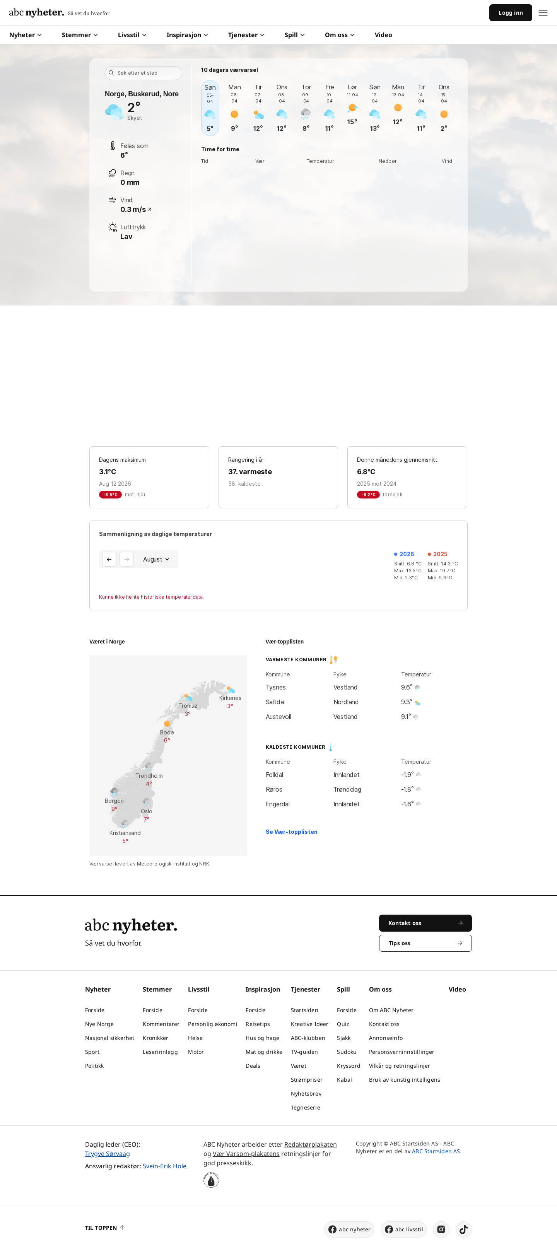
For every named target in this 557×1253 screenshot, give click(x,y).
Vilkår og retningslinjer (400, 1065)
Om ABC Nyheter (391, 1010)
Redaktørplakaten (310, 1144)
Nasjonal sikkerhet (110, 1037)
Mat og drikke (264, 1051)
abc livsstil (403, 1229)
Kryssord (349, 1065)
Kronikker (155, 1037)
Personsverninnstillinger (402, 1051)
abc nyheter (349, 1229)
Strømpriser (307, 1079)
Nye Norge (99, 1024)
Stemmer (80, 35)
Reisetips (258, 1024)
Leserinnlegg (160, 1051)
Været (298, 1065)
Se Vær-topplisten (292, 831)
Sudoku (347, 1051)
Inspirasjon (187, 35)
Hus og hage (262, 1037)
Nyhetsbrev (306, 1093)
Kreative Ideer (310, 1024)
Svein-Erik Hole (164, 1166)
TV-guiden (304, 1051)
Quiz (343, 1024)
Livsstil (132, 35)
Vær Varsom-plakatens (246, 1153)
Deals (253, 1065)
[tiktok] (464, 1229)
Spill (295, 35)
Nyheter (25, 35)
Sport (92, 1051)
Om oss (340, 35)
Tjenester (246, 35)
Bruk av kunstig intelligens (404, 1079)
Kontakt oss (384, 1024)
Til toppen (105, 1227)
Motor (196, 1051)
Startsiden (304, 1010)
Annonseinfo (386, 1037)
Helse (195, 1037)
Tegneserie (305, 1107)
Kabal (344, 1079)
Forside (94, 1010)
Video (383, 35)
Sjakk (343, 1037)
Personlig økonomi (212, 1024)
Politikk (94, 1065)
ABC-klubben (308, 1037)
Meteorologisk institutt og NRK (173, 864)
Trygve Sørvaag (107, 1153)
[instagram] (441, 1229)
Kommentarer (161, 1024)
